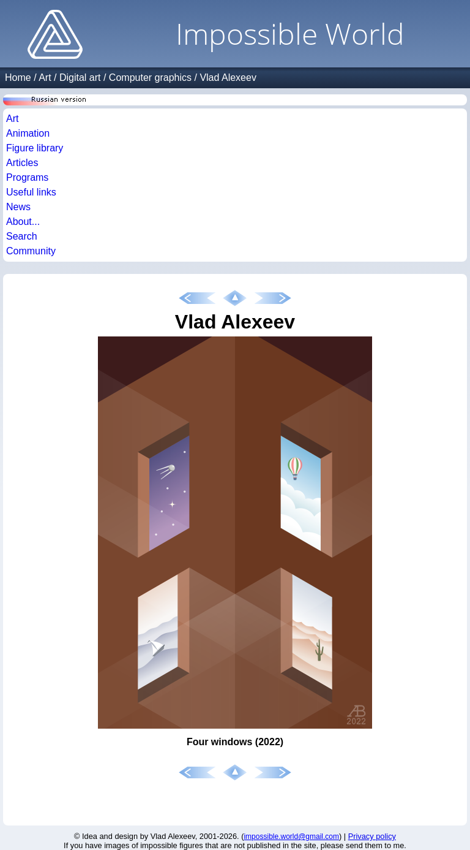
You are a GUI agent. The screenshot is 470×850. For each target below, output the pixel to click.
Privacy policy (372, 836)
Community (31, 251)
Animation (28, 133)
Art (45, 77)
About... (23, 221)
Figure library (34, 148)
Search (21, 236)
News (18, 207)
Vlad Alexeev (228, 77)
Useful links (31, 192)
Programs (27, 177)
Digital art (80, 77)
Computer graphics (150, 77)
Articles (22, 162)
